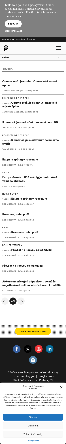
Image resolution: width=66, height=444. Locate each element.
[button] (61, 387)
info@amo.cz (46, 376)
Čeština (6, 57)
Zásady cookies (33, 440)
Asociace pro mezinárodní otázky (18, 39)
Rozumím (13, 24)
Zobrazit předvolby (33, 434)
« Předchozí (5, 301)
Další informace (13, 31)
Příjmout (33, 417)
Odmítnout (33, 425)
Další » (21, 301)
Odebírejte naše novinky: (33, 331)
